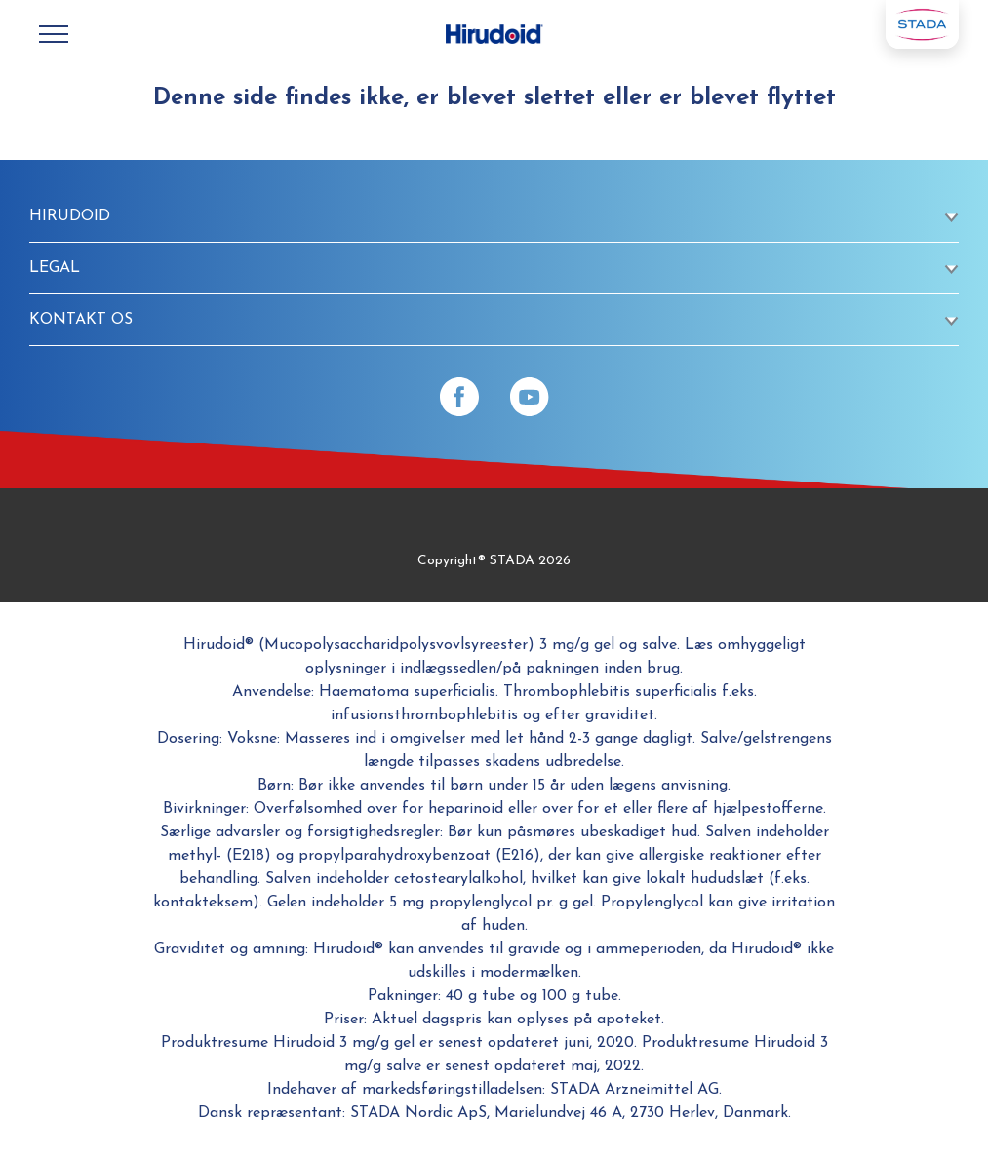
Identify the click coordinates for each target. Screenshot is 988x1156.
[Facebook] (459, 396)
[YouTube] (529, 396)
